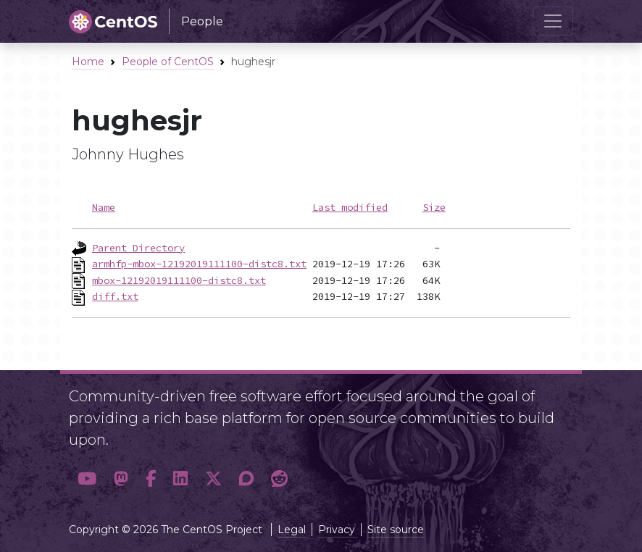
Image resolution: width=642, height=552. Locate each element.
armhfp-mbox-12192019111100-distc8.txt (199, 263)
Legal (292, 529)
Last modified (350, 207)
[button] (87, 479)
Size (434, 207)
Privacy (336, 529)
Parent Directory (138, 247)
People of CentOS (168, 61)
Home (88, 61)
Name (103, 207)
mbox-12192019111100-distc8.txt (179, 280)
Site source (395, 529)
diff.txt (115, 296)
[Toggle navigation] (553, 21)
